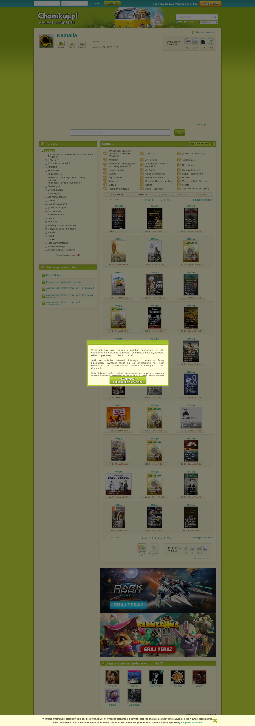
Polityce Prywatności (191, 722)
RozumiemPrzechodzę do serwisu (128, 380)
